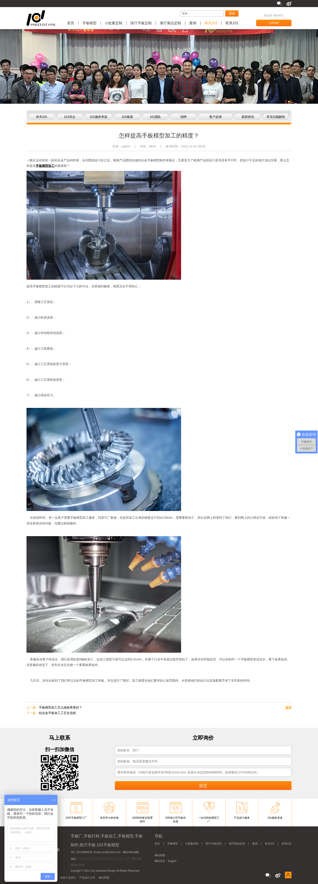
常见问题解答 (276, 117)
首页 (70, 23)
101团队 (155, 117)
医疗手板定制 (141, 23)
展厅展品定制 (170, 23)
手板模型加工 (45, 166)
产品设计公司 (87, 877)
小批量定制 (113, 23)
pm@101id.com (111, 852)
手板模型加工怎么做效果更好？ (60, 707)
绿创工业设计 (68, 877)
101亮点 (69, 117)
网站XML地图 (131, 852)
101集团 (127, 117)
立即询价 (274, 23)
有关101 (211, 23)
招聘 (183, 117)
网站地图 (160, 855)
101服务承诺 (98, 117)
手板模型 (89, 23)
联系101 (231, 23)
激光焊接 (103, 877)
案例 (192, 23)
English (172, 861)
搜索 (232, 13)
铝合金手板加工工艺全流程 (57, 713)
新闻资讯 (248, 117)
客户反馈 (215, 117)
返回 (288, 707)
